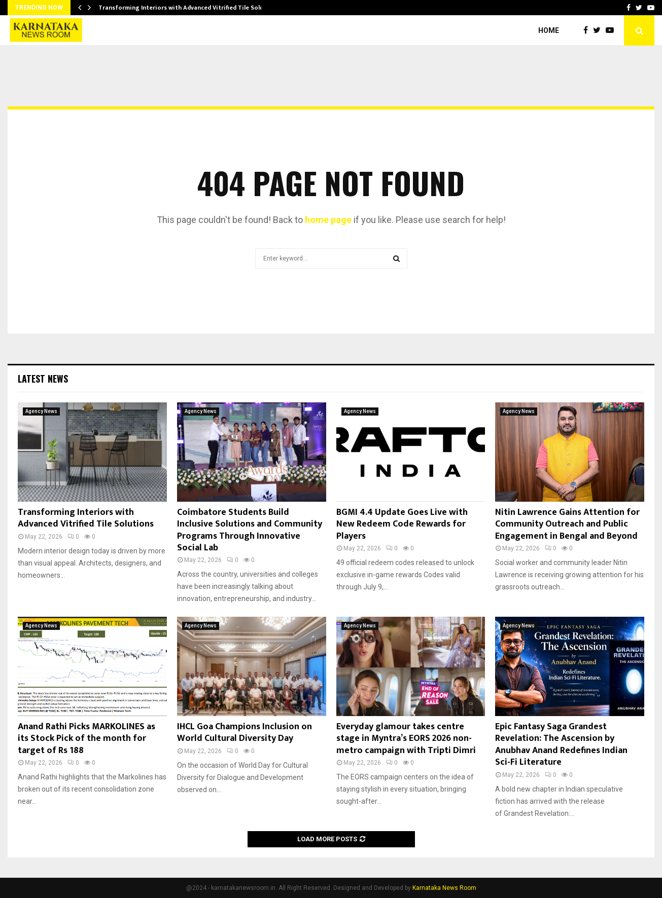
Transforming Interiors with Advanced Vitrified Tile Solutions (188, 8)
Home (548, 30)
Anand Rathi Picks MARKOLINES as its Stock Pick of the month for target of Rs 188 (86, 738)
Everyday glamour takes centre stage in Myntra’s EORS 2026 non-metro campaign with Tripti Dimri (406, 738)
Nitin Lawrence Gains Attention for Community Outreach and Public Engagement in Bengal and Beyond (567, 524)
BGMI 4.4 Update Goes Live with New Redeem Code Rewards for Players (402, 524)
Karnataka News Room (444, 887)
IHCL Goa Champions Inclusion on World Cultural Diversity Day (244, 732)
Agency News (41, 411)
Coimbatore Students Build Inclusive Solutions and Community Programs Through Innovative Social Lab (249, 530)
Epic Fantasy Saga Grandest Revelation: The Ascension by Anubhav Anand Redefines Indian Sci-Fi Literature (561, 744)
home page (328, 219)
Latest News (43, 378)
